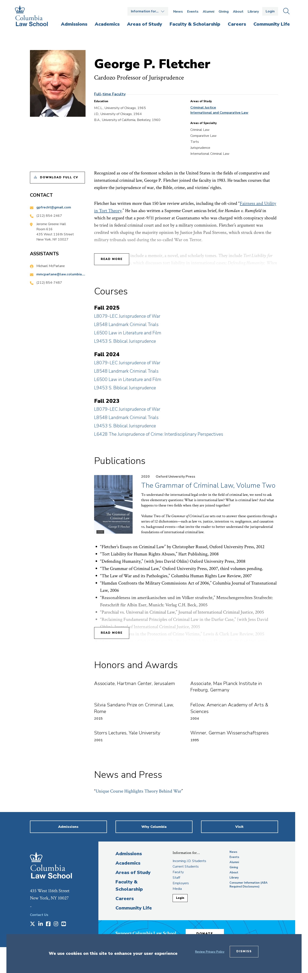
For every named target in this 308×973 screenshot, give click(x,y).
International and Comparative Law (219, 112)
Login (270, 11)
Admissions (129, 853)
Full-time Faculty (110, 94)
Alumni (208, 11)
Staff (176, 877)
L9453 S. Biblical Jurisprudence (125, 341)
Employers (181, 883)
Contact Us (39, 914)
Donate (205, 933)
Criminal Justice (203, 107)
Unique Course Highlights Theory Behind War (138, 791)
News (178, 11)
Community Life (134, 908)
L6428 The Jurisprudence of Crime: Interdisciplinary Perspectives (158, 434)
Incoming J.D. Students (189, 861)
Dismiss (244, 951)
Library (253, 11)
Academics (128, 863)
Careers (125, 898)
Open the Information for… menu (147, 11)
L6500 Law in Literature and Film (127, 333)
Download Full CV (59, 177)
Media (177, 888)
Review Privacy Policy (209, 952)
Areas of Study (133, 872)
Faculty (178, 872)
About (238, 11)
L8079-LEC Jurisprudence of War (127, 316)
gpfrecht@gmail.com (53, 207)
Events (192, 11)
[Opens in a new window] (32, 924)
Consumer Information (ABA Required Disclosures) (249, 885)
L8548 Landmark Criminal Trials (126, 325)
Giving (224, 11)
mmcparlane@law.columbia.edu (61, 274)
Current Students (186, 866)
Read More (112, 259)
